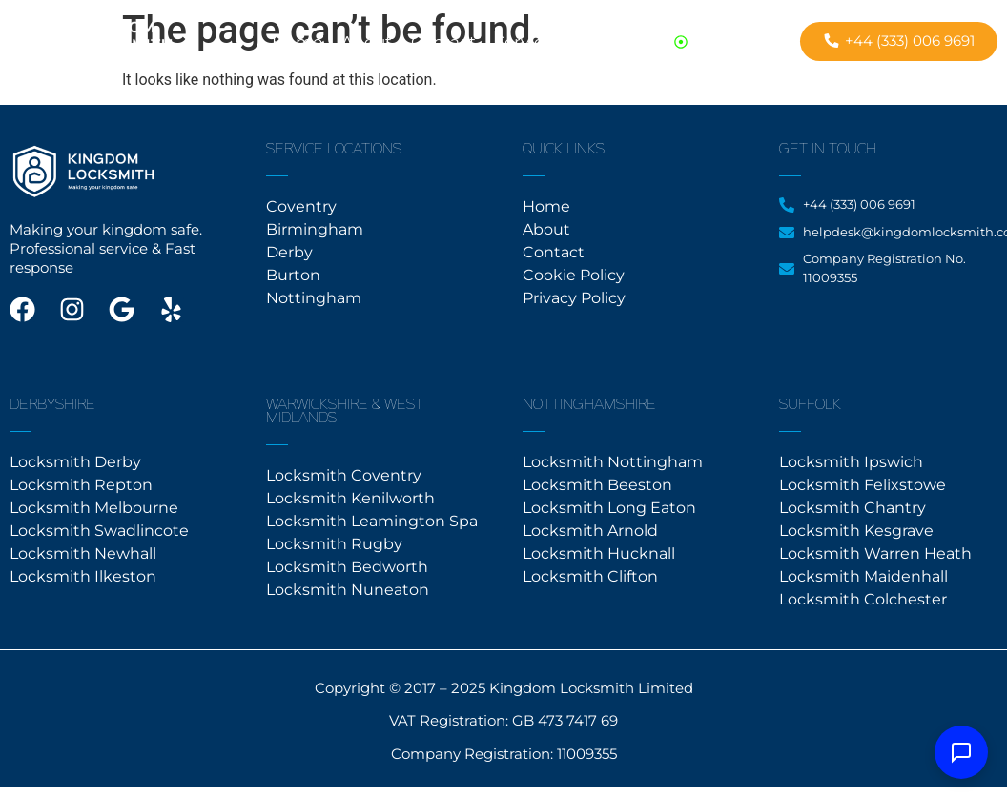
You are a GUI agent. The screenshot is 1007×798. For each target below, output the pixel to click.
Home (297, 41)
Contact (443, 41)
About (366, 41)
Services (528, 41)
